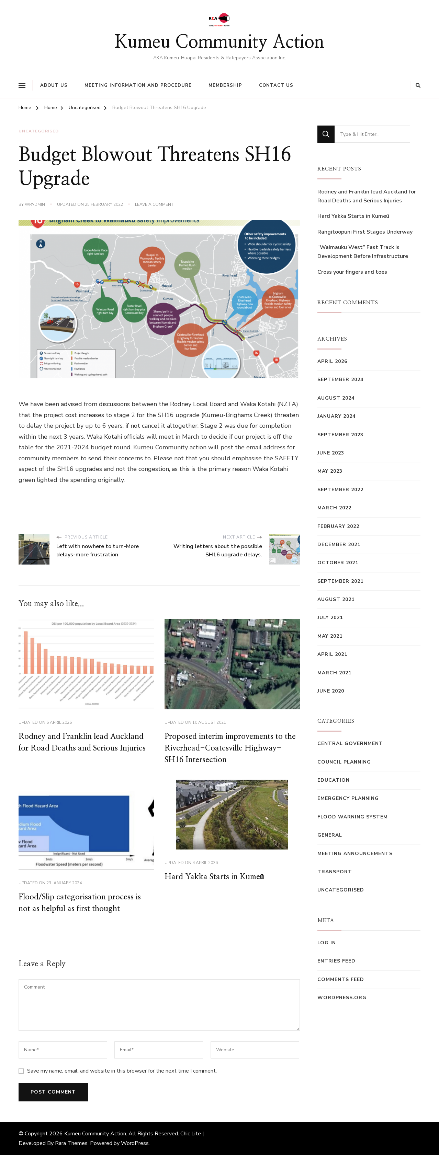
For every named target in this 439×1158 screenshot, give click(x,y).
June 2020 (330, 691)
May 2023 (329, 471)
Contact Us (276, 85)
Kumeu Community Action (219, 42)
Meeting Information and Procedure (138, 85)
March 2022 (334, 508)
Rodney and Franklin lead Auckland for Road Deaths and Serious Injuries (366, 196)
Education (333, 780)
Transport (334, 871)
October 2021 (337, 562)
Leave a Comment (154, 205)
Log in (326, 943)
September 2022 (340, 489)
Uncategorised (39, 131)
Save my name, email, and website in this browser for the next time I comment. (122, 1073)
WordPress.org (342, 997)
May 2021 (329, 636)
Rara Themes (71, 1146)
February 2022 (338, 526)
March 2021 (334, 673)
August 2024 (335, 398)
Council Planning (344, 762)
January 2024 (336, 416)
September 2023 (340, 435)
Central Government (350, 743)
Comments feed (340, 979)
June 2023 (330, 453)
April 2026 (332, 361)
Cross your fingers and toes (352, 272)
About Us (54, 85)
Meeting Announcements (355, 853)
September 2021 (340, 581)
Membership (225, 85)
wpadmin (35, 204)
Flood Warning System (352, 817)
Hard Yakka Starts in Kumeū (217, 879)
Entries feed (336, 961)
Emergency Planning (348, 798)
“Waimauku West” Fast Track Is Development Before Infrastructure (362, 252)
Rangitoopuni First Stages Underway (365, 232)
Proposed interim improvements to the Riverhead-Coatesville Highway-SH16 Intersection (228, 748)
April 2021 (332, 654)
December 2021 (338, 544)
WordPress (135, 1146)
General (329, 835)
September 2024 (340, 379)
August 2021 (335, 599)
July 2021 (330, 617)
